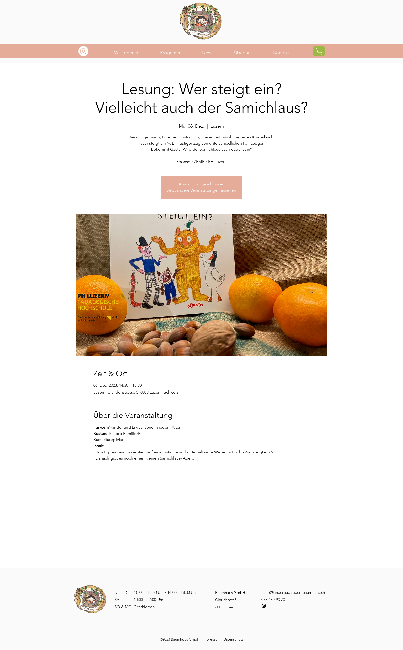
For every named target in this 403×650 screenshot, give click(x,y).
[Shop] (319, 51)
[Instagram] (83, 51)
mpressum (212, 639)
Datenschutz (233, 639)
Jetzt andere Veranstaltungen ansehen (201, 190)
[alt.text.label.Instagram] (264, 605)
